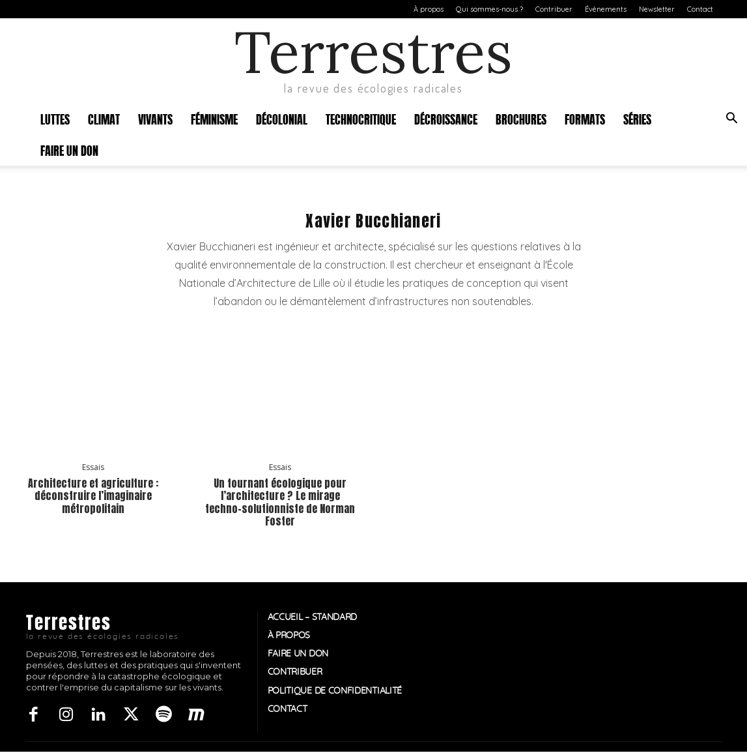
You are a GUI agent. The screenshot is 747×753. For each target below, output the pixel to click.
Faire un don (69, 150)
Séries (637, 118)
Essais (93, 467)
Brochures (521, 118)
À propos (429, 9)
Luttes (55, 118)
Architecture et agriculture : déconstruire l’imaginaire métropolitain (93, 495)
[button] (731, 119)
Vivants (155, 118)
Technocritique (361, 118)
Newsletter (657, 9)
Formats (585, 118)
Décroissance (445, 118)
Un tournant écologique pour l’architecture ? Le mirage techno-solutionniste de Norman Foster (280, 502)
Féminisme (214, 118)
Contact (700, 9)
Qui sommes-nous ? (489, 9)
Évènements (606, 9)
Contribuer (553, 9)
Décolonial (281, 118)
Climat (104, 118)
